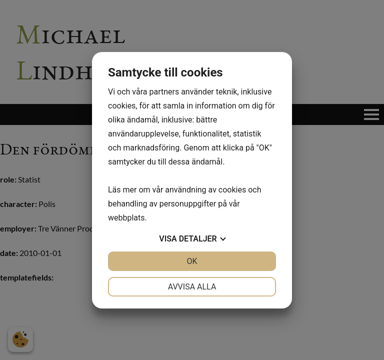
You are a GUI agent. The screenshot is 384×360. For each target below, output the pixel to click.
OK (191, 261)
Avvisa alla (192, 287)
